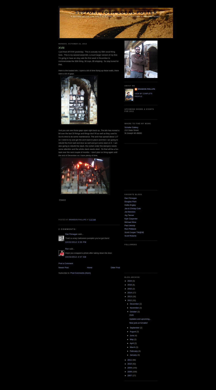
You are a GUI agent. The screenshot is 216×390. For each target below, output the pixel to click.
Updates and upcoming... (140, 319)
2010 (130, 364)
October (133, 312)
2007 (130, 375)
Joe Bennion (129, 212)
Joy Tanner (129, 215)
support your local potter (116, 12)
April (132, 343)
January (133, 355)
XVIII (131, 315)
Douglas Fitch (130, 201)
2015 (130, 289)
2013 (130, 296)
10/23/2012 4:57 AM (75, 257)
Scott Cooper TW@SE (134, 232)
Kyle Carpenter (131, 219)
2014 (130, 292)
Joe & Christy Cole (132, 208)
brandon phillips (146, 89)
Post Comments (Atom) (80, 273)
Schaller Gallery (131, 127)
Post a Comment (65, 263)
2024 (130, 281)
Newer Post (63, 267)
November (135, 308)
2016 (130, 285)
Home (89, 267)
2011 (130, 360)
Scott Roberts (130, 236)
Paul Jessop (129, 225)
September (135, 328)
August (133, 331)
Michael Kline (130, 222)
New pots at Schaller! (138, 323)
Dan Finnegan (71, 234)
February (134, 351)
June (132, 335)
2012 (130, 300)
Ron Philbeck (130, 229)
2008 (130, 372)
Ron (67, 249)
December (135, 304)
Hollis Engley (130, 205)
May (132, 339)
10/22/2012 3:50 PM (75, 242)
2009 (130, 368)
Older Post (115, 267)
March (133, 347)
